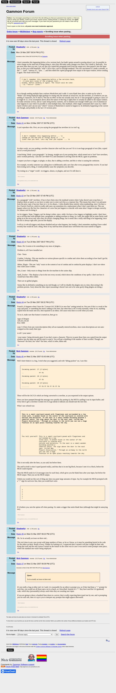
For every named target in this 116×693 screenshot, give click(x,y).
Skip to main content (11, 6)
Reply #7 (20, 581)
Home (4, 2)
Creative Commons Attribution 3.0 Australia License (49, 664)
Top (18, 112)
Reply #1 (20, 125)
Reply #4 (20, 305)
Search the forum (68, 652)
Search (26, 2)
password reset (19, 23)
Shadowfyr (45, 56)
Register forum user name (94, 9)
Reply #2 (19, 198)
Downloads (15, 2)
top (108, 658)
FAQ (107, 9)
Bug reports (38, 32)
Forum (35, 2)
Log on (98, 6)
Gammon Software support (23, 682)
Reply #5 (19, 359)
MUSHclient (25, 32)
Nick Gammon (46, 585)
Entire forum (12, 32)
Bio (38, 47)
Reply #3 (20, 245)
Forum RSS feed (12, 684)
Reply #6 (20, 552)
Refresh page (65, 41)
